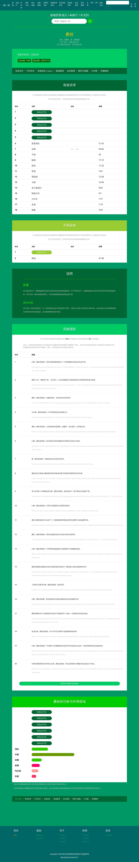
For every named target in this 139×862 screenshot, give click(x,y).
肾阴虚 (35, 177)
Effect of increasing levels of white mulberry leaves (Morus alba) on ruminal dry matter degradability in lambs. (71, 637)
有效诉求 (19, 71)
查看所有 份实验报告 (69, 683)
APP (92, 3)
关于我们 (63, 835)
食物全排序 (70, 4)
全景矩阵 (76, 4)
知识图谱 (82, 4)
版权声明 (40, 838)
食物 (13, 4)
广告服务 (63, 842)
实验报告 (45, 71)
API (96, 3)
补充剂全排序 (62, 4)
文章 (87, 4)
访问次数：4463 (24, 61)
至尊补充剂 (45, 4)
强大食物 (33, 4)
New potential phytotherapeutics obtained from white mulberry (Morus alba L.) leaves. (62, 417)
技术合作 (63, 838)
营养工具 (27, 4)
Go (108, 6)
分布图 (94, 71)
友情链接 (108, 835)
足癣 (34, 149)
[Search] (117, 2)
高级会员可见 (42, 112)
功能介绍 (101, 4)
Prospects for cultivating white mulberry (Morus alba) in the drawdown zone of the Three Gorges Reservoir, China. (72, 590)
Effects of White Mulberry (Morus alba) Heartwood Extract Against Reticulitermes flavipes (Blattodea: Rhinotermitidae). (74, 432)
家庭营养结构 (54, 4)
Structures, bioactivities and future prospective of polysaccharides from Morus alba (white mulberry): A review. (71, 403)
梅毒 (34, 210)
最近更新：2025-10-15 (41, 61)
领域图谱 (60, 71)
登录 (135, 5)
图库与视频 (83, 71)
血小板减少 (37, 188)
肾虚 (34, 171)
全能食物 (39, 4)
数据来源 (40, 835)
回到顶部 (18, 799)
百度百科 (35, 54)
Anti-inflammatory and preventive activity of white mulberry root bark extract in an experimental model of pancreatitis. (73, 604)
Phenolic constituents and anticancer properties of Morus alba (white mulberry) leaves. (63, 464)
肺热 (34, 165)
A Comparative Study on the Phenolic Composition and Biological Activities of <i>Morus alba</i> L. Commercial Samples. (75, 540)
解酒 (34, 160)
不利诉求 (30, 71)
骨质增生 (36, 143)
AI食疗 (17, 4)
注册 (131, 5)
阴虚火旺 (36, 193)
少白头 (35, 199)
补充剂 (21, 5)
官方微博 (85, 838)
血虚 (34, 204)
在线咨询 (85, 842)
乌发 (34, 182)
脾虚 (34, 258)
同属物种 (105, 71)
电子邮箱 (85, 835)
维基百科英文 (24, 54)
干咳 (34, 154)
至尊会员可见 (74, 42)
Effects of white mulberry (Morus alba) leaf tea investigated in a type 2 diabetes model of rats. (65, 511)
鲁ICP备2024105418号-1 (69, 857)
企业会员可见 (77, 45)
